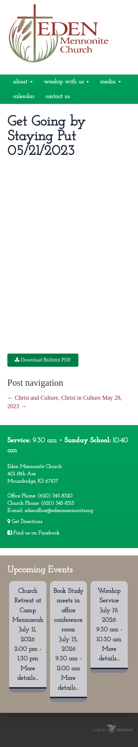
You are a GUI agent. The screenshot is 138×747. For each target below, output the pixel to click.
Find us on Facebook (33, 533)
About (23, 82)
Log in (99, 730)
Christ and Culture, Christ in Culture (54, 398)
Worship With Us (66, 82)
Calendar (23, 96)
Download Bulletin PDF (43, 360)
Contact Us (57, 96)
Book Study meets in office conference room (68, 610)
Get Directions (24, 522)
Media (110, 82)
